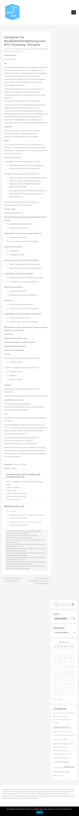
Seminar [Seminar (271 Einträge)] (56, 762)
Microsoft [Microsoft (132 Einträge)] (61, 747)
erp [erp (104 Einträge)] (71, 732)
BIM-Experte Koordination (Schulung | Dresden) (13, 579)
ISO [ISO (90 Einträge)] (54, 740)
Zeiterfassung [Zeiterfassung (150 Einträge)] (57, 775)
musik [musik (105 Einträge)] (66, 747)
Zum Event (12, 511)
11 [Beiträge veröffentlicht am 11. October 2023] (61, 663)
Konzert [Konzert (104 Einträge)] (69, 740)
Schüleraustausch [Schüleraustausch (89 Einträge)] (66, 758)
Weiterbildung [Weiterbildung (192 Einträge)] (58, 771)
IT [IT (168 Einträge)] (56, 739)
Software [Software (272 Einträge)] (65, 762)
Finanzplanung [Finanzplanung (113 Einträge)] (65, 735)
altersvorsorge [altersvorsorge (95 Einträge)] (61, 713)
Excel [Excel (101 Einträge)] (59, 735)
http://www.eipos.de (13, 499)
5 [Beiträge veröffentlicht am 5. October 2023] (64, 657)
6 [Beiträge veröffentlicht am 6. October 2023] (67, 657)
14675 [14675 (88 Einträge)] (54, 713)
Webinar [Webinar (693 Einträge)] (69, 767)
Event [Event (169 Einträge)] (55, 735)
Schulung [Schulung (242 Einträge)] (57, 757)
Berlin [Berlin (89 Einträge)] (54, 716)
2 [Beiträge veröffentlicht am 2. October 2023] (54, 657)
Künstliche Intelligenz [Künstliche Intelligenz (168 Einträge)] (60, 743)
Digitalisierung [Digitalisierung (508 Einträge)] (61, 727)
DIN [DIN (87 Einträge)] (70, 728)
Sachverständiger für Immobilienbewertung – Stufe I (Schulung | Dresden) (38, 581)
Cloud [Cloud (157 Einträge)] (63, 719)
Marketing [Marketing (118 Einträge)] (71, 744)
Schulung (7, 49)
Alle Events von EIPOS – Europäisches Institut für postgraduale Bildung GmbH (25, 523)
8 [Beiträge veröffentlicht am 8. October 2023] (73, 657)
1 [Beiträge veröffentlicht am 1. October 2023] (73, 652)
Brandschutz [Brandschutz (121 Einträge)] (56, 720)
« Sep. (55, 699)
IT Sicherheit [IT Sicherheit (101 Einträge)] (60, 740)
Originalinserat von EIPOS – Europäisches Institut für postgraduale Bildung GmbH (26, 517)
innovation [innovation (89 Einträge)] (71, 735)
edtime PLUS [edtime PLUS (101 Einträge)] (67, 732)
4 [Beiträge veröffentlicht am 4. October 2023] (61, 657)
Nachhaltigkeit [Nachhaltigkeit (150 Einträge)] (58, 750)
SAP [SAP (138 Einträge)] (71, 754)
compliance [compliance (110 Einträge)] (68, 720)
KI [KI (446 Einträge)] (65, 739)
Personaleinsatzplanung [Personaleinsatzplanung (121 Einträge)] (60, 754)
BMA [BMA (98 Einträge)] (57, 716)
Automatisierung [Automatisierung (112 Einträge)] (70, 713)
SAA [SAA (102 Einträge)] (68, 754)
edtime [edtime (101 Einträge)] (61, 732)
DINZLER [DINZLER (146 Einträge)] (56, 731)
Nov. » (60, 699)
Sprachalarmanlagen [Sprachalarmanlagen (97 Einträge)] (58, 768)
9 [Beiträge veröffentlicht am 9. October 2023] (54, 663)
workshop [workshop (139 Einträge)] (67, 772)
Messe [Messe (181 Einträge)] (55, 747)
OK (40, 812)
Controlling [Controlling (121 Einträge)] (56, 723)
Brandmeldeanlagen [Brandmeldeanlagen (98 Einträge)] (64, 716)
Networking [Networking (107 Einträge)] (66, 751)
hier (26, 433)
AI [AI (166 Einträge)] (57, 713)
